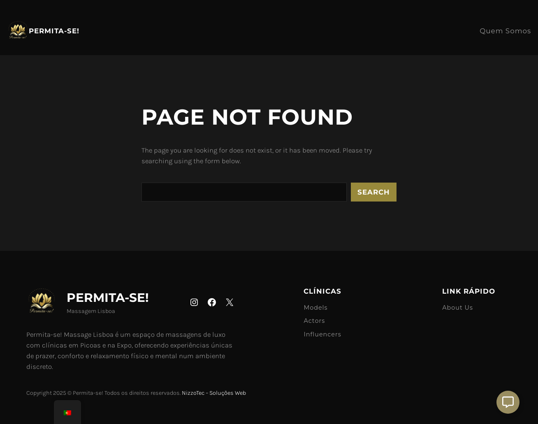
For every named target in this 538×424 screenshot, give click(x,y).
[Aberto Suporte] (507, 402)
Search (373, 192)
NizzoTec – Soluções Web (214, 392)
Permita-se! (54, 31)
